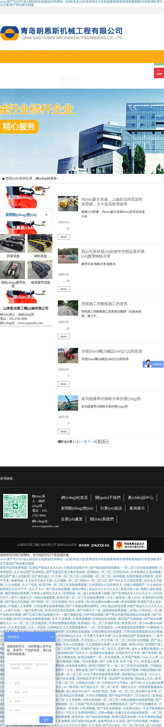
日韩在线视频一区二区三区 (101, 609)
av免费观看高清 (118, 614)
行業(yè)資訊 (88, 63)
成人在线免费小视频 (97, 503)
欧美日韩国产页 (100, 575)
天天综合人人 (90, 550)
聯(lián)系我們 (143, 63)
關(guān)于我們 (32, 63)
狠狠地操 (17, 490)
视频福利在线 (98, 716)
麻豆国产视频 (129, 580)
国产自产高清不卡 (29, 614)
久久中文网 (58, 720)
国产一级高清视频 (49, 554)
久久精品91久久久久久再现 (141, 703)
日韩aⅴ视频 (106, 622)
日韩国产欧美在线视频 (90, 614)
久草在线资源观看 (69, 669)
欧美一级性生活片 (125, 597)
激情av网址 (80, 499)
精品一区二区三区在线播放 (38, 567)
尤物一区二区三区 (122, 601)
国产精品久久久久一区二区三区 (53, 592)
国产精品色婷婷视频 (68, 673)
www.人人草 (150, 567)
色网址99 (111, 720)
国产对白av (25, 541)
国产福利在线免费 (84, 631)
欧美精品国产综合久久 (73, 562)
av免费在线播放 (94, 665)
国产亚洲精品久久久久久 (57, 656)
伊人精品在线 (128, 720)
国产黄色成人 (41, 486)
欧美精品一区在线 (66, 618)
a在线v (133, 520)
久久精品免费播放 (119, 677)
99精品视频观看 (45, 507)
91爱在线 (26, 571)
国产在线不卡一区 (89, 520)
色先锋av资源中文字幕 (98, 669)
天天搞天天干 (98, 652)
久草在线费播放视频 (63, 533)
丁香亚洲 (46, 588)
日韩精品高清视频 (104, 528)
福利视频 (119, 486)
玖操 (67, 639)
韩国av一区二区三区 (94, 490)
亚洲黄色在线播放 (102, 562)
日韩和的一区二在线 (75, 707)
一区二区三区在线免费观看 (140, 477)
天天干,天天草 (18, 584)
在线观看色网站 (77, 575)
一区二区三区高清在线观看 (130, 575)
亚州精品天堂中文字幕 (92, 588)
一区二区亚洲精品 (101, 537)
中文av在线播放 (74, 554)
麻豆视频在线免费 (17, 503)
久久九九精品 (58, 716)
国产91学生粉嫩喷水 (144, 614)
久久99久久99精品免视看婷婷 (83, 682)
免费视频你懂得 (69, 677)
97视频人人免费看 (20, 516)
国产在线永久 (136, 648)
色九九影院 (77, 511)
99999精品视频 (94, 524)
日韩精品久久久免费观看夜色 (68, 537)
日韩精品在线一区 (88, 592)
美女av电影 (154, 686)
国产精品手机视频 (17, 511)
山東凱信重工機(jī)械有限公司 (37, 454)
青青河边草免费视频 (14, 477)
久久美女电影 (17, 537)
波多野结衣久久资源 (112, 631)
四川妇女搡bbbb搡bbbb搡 (103, 511)
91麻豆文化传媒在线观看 (132, 622)
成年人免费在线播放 (146, 558)
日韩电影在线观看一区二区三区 (96, 656)
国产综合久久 (53, 597)
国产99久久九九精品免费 (126, 490)
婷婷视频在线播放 (85, 639)
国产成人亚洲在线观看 (32, 601)
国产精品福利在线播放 (105, 477)
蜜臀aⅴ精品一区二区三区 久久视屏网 (56, 609)
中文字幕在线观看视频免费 (102, 584)
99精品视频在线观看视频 (137, 609)
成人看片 (113, 580)
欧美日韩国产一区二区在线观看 (99, 567)
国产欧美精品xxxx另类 (132, 695)
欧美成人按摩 (150, 571)
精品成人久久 (144, 588)
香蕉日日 (112, 665)
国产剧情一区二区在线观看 (49, 511)
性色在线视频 (17, 631)
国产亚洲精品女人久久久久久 (132, 503)
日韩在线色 (8, 601)
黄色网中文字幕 (147, 601)
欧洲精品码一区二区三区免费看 (49, 631)
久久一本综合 (37, 537)
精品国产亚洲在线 (121, 588)
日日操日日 (143, 605)
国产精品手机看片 (121, 605)
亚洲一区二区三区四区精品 (101, 712)
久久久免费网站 (28, 588)
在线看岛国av (132, 618)
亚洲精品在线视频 (72, 605)
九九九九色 (148, 699)
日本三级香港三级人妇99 (124, 507)
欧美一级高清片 (126, 669)
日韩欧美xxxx (49, 605)
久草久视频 (120, 554)
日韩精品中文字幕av (115, 592)
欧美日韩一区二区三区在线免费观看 (63, 494)
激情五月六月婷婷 (103, 695)
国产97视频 (98, 580)
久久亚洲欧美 (72, 712)
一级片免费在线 (33, 520)
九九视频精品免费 (98, 554)
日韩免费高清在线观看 (107, 541)
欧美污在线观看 (65, 588)
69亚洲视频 (88, 618)
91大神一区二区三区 (66, 486)
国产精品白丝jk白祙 (133, 665)
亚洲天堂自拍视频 (81, 686)
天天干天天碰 (78, 716)
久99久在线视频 (97, 605)
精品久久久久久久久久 (104, 499)
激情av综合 (136, 554)
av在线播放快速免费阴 (130, 537)
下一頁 (92, 351)
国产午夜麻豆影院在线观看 (85, 720)
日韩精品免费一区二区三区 (64, 584)
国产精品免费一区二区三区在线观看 (55, 550)
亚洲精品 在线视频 (81, 690)
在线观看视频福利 (151, 597)
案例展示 (137, 418)
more (153, 213)
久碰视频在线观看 (76, 695)
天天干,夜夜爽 (62, 528)
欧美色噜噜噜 (118, 716)
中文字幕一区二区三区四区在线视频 (125, 550)
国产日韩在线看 (138, 631)
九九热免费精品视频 (40, 580)
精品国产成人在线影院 (15, 486)
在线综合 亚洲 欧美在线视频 (53, 571)
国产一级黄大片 (22, 507)
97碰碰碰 (153, 537)
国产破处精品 (84, 648)
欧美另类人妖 (130, 499)
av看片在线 (13, 520)
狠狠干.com (137, 686)
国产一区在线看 (25, 554)
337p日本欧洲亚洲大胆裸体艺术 (56, 643)
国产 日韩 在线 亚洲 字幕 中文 (120, 571)
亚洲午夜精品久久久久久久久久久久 (133, 652)
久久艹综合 (30, 494)
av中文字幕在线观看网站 (112, 686)
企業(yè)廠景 (125, 63)
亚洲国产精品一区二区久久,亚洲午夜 (105, 558)
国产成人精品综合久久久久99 (141, 712)
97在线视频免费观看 (15, 597)
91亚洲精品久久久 (70, 545)
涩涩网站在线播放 (78, 541)
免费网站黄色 (20, 550)
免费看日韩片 (35, 575)
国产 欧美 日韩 (110, 660)
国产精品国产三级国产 (119, 682)
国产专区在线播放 (109, 618)
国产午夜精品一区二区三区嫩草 (128, 707)
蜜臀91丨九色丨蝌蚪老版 (72, 580)
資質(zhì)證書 (107, 63)
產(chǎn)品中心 (51, 63)
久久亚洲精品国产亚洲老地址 (133, 545)
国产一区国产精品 (96, 601)
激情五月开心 (55, 622)
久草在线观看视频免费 (131, 643)
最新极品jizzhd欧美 (135, 584)
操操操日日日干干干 (14, 499)
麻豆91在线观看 (129, 699)
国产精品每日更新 (60, 660)
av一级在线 (71, 597)
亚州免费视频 (55, 575)
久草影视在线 (78, 652)
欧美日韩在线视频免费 (49, 541)
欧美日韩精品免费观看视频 (32, 528)
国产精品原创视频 (98, 626)
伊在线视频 (128, 511)
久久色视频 (13, 494)
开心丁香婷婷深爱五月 (110, 648)
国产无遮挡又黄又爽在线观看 (66, 482)
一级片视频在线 (72, 524)
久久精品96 (155, 494)
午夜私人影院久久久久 (46, 503)
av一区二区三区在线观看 (31, 533)
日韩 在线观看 (134, 639)
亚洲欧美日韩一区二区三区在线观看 (97, 703)
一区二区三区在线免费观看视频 (35, 545)
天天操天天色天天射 (39, 490)
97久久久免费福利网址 (81, 622)
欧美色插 (78, 626)
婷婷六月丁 (37, 584)
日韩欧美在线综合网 (133, 656)
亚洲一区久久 (72, 665)
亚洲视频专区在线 (111, 639)
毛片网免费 (57, 601)
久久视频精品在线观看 (137, 660)
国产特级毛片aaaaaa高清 (36, 618)
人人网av (144, 669)
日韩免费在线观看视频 (49, 516)
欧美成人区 (130, 533)
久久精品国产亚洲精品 (29, 482)
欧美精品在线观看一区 (58, 614)
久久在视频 (98, 707)
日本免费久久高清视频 (146, 482)
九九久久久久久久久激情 (71, 635)
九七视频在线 (67, 567)
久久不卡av (37, 499)
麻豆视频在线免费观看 (111, 690)
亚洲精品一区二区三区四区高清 (108, 482)
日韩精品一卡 (148, 520)
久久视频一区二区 (66, 490)
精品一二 (36, 597)
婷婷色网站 (107, 643)
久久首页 (95, 635)
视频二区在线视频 (85, 571)
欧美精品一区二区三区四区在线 (99, 533)
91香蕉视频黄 (82, 528)
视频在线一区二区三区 (29, 626)
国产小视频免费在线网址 (83, 516)
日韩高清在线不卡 (76, 477)
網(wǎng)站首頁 (14, 63)
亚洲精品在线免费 (93, 677)
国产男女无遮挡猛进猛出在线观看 (128, 524)
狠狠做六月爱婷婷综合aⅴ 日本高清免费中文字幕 (115, 673)
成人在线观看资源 (86, 660)
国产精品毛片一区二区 (96, 597)
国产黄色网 (150, 562)
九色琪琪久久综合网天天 (106, 494)
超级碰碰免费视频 (115, 520)
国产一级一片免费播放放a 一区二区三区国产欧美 (47, 558)
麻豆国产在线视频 (130, 528)
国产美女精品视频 (58, 499)
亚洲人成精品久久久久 (58, 648)
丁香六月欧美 (138, 716)
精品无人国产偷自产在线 (28, 622)
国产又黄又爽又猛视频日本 (41, 524)
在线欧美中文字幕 (128, 562)
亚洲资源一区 (72, 503)
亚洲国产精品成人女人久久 (84, 699)
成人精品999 (74, 601)
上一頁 (82, 351)
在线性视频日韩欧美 (140, 486)
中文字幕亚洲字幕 (12, 575)
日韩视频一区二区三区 (96, 486)
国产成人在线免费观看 (41, 562)
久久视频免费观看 (58, 626)
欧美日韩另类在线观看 (60, 520)
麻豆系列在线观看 (26, 605)
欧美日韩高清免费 (124, 626)
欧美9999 (110, 699)
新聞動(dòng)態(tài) (69, 69)
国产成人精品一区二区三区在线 (123, 635)
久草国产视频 (131, 567)
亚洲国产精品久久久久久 (46, 477)
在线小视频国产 (135, 494)
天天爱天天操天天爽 (98, 545)
